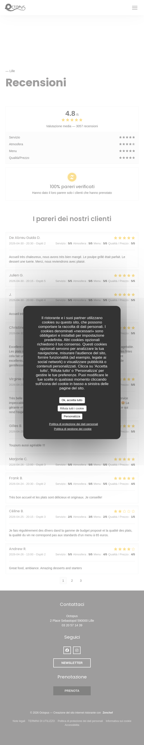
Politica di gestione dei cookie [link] (73, 429)
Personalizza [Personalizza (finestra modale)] (72, 416)
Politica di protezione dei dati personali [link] (73, 424)
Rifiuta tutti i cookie (72, 408)
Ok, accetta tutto (72, 400)
